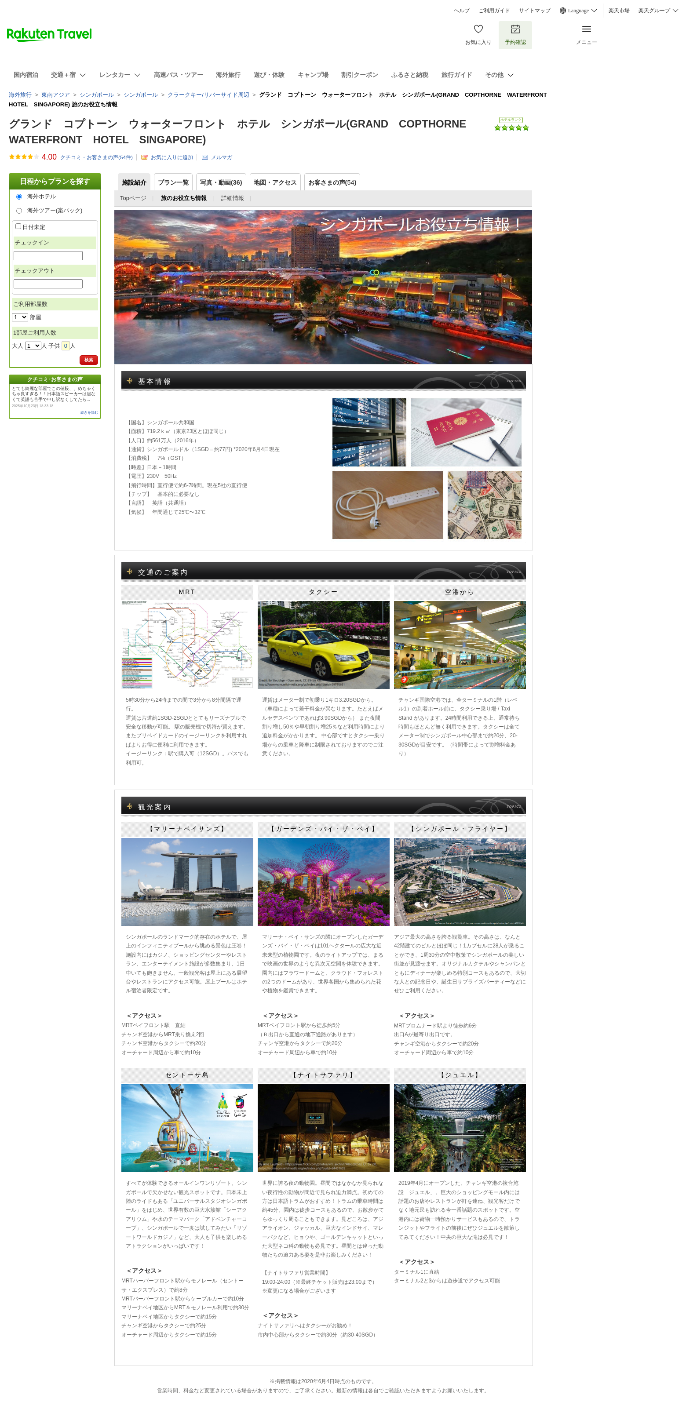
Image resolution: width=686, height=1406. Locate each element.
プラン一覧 (173, 182)
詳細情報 (232, 198)
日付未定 (33, 227)
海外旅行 (20, 94)
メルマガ (221, 157)
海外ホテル (41, 196)
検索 (88, 359)
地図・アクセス (275, 182)
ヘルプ (462, 10)
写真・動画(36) (221, 182)
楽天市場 (619, 10)
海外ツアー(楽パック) (55, 210)
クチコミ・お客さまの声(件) (96, 157)
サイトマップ (535, 10)
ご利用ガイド (494, 10)
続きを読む (89, 413)
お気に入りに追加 (172, 157)
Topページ (133, 198)
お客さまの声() (332, 182)
